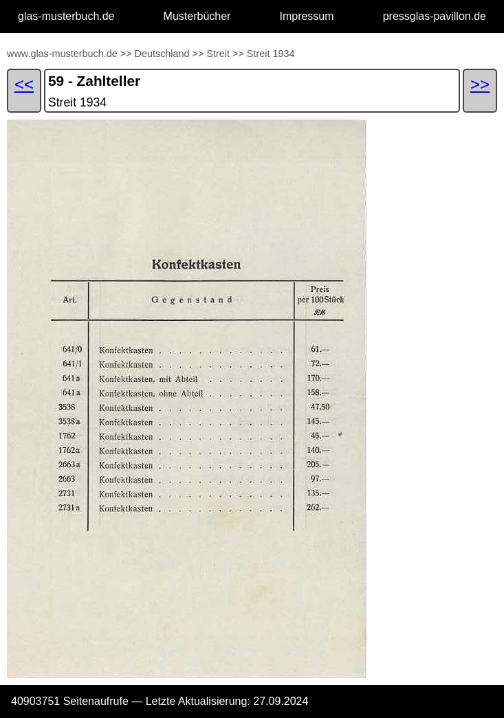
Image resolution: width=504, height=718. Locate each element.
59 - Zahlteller (94, 81)
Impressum (306, 16)
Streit (218, 53)
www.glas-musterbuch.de (62, 53)
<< (24, 84)
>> (126, 53)
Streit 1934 (271, 53)
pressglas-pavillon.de (434, 16)
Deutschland (162, 53)
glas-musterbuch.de (66, 16)
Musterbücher (197, 16)
